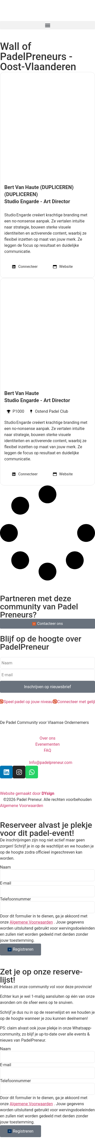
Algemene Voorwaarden (31, 922)
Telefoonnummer (15, 899)
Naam (5, 867)
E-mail (5, 883)
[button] (47, 25)
